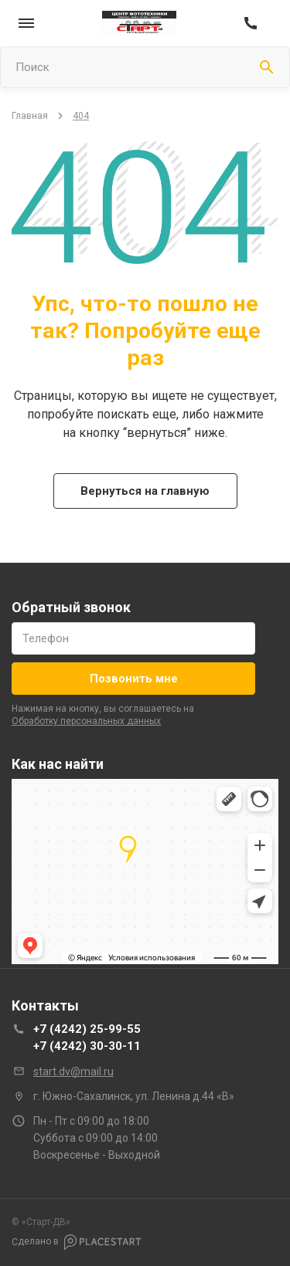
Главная (30, 115)
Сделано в (77, 1242)
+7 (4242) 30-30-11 (87, 1046)
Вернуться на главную (145, 491)
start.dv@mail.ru (73, 1071)
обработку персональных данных (86, 721)
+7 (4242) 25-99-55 (87, 1029)
